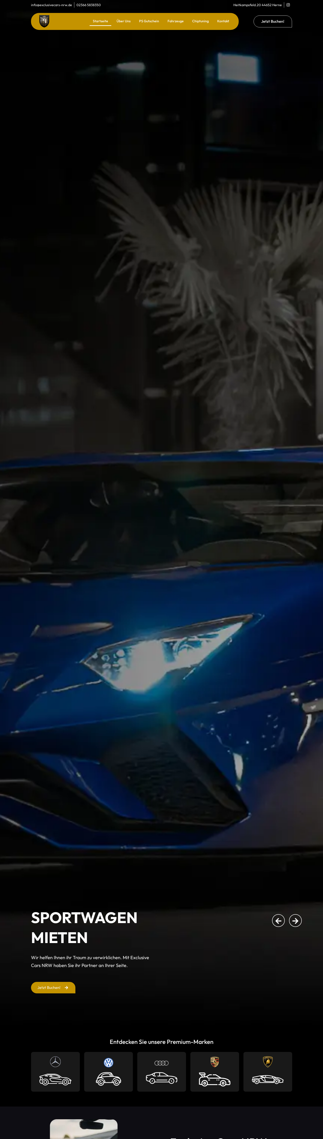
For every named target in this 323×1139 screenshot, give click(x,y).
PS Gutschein (149, 21)
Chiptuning (200, 21)
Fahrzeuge (176, 21)
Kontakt (223, 21)
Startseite (100, 21)
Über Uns (124, 21)
